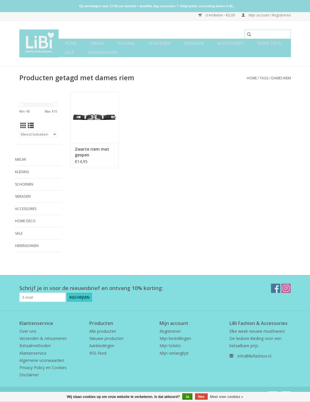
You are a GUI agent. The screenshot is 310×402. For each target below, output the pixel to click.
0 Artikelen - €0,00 (217, 15)
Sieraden (194, 43)
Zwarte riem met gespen (92, 152)
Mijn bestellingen (175, 338)
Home (71, 43)
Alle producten (102, 331)
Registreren (170, 331)
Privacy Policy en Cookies (43, 367)
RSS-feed (97, 353)
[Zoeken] (268, 34)
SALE (69, 52)
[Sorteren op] (38, 134)
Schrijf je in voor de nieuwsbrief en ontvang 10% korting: (91, 288)
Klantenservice (33, 353)
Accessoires (230, 43)
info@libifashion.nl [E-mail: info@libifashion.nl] (254, 356)
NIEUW (97, 43)
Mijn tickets (170, 345)
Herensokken (102, 52)
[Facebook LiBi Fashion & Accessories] (275, 288)
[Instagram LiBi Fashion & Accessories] (286, 288)
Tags (264, 78)
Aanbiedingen (101, 345)
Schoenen (159, 43)
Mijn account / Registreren (266, 15)
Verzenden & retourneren (43, 338)
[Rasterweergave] (23, 125)
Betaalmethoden (35, 345)
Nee (201, 397)
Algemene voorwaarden (41, 360)
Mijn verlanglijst (174, 353)
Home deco (269, 43)
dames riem (281, 78)
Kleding (126, 43)
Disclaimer (29, 374)
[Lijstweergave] (31, 125)
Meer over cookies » (226, 397)
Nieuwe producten (106, 338)
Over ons (27, 331)
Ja (187, 397)
